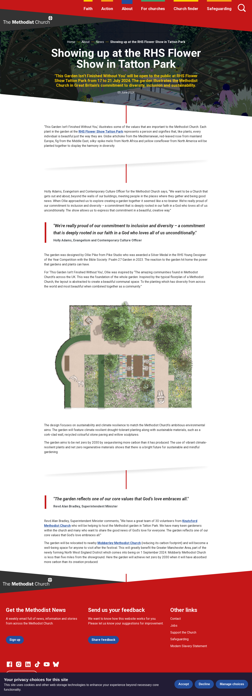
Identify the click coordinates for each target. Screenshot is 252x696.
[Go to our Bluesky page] (55, 664)
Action (107, 8)
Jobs (173, 625)
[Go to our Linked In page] (28, 664)
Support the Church (183, 632)
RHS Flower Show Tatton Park (101, 131)
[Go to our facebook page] (9, 664)
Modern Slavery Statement (188, 646)
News (100, 42)
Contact (175, 619)
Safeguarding (219, 8)
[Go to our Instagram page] (18, 664)
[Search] (242, 8)
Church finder (186, 8)
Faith (88, 8)
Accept (183, 684)
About (127, 8)
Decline (204, 684)
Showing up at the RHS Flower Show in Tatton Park (147, 42)
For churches (153, 8)
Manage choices (232, 684)
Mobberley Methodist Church (119, 543)
